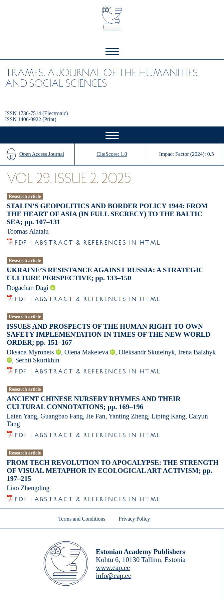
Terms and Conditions (81, 519)
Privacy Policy (134, 519)
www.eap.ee (113, 568)
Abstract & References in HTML (97, 241)
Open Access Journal (41, 154)
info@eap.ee (113, 576)
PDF (21, 241)
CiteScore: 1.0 (111, 154)
